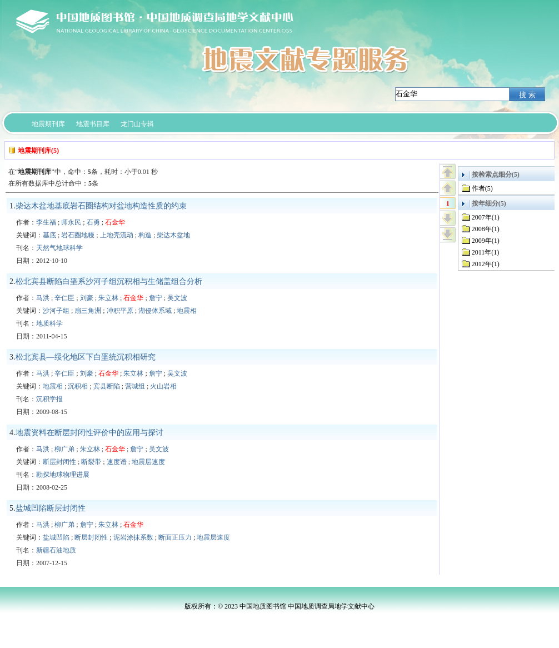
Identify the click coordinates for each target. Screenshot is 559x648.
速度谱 (117, 462)
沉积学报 (49, 399)
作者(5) (482, 188)
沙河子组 (56, 311)
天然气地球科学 (59, 248)
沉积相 (78, 386)
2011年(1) (486, 252)
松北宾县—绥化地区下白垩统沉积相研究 (86, 357)
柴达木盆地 (173, 235)
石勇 (93, 222)
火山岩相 (163, 386)
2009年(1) (486, 241)
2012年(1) (486, 264)
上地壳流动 (116, 235)
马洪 (42, 298)
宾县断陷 (106, 386)
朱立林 (108, 298)
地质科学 (49, 323)
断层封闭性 (59, 462)
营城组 (135, 386)
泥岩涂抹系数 (133, 537)
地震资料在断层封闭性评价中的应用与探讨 (89, 432)
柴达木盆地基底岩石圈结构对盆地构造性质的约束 (101, 206)
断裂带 (91, 462)
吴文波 (177, 298)
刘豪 (86, 298)
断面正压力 (175, 537)
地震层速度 (148, 462)
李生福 (46, 222)
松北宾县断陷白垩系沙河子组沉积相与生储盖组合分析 (109, 281)
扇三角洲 (87, 311)
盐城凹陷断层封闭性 (51, 508)
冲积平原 (120, 311)
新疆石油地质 (56, 550)
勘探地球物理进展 (62, 474)
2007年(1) (486, 217)
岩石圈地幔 (77, 235)
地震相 (187, 311)
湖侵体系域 (155, 311)
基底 (49, 235)
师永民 (71, 222)
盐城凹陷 (56, 537)
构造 (145, 235)
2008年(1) (486, 229)
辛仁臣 (64, 298)
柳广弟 (64, 449)
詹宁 (155, 298)
